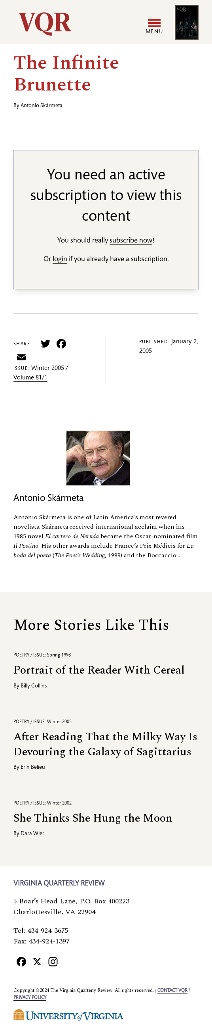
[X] (37, 961)
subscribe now (131, 240)
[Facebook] (21, 961)
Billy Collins (34, 686)
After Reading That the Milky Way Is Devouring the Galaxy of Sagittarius (105, 744)
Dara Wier (32, 834)
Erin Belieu (33, 767)
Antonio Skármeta (41, 106)
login (60, 259)
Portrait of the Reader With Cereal (99, 670)
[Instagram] (53, 961)
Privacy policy (29, 997)
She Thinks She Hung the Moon (92, 818)
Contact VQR (172, 990)
